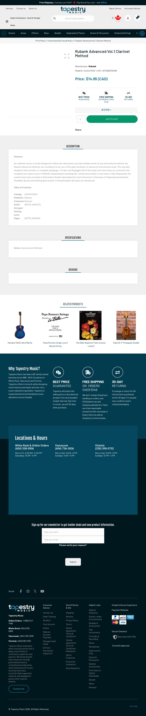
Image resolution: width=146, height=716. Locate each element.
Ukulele (57, 33)
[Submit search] (54, 18)
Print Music (40, 40)
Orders (46, 617)
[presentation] (3, 33)
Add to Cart (112, 119)
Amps (23, 33)
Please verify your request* (73, 545)
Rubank (92, 66)
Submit (73, 551)
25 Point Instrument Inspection (48, 640)
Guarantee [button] (84, 99)
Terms (69, 613)
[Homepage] (73, 10)
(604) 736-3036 (21, 625)
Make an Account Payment (47, 624)
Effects (35, 33)
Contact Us (18, 678)
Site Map (133, 695)
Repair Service (115, 8)
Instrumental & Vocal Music (60, 40)
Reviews (93, 676)
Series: (17, 248)
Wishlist (47, 609)
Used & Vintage (33, 18)
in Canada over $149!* (55, 2)
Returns (69, 606)
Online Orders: (16, 610)
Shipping (70, 602)
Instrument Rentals (132, 8)
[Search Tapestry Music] (73, 18)
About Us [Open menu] (33, 8)
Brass (139, 33)
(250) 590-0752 (20, 630)
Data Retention (73, 657)
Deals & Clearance (18, 18)
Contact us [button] (21, 8)
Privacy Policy (72, 609)
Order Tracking (49, 606)
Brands (92, 669)
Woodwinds (94, 636)
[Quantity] (81, 119)
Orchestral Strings (122, 33)
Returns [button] (128, 99)
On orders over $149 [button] (106, 100)
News (12, 25)
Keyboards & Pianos (75, 33)
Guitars (12, 33)
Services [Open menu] (9, 8)
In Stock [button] (106, 109)
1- (23, 610)
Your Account (49, 613)
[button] (67, 56)
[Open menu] (7, 21)
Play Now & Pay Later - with (92, 2)
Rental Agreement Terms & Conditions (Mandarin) (71, 635)
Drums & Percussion (99, 33)
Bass (46, 33)
